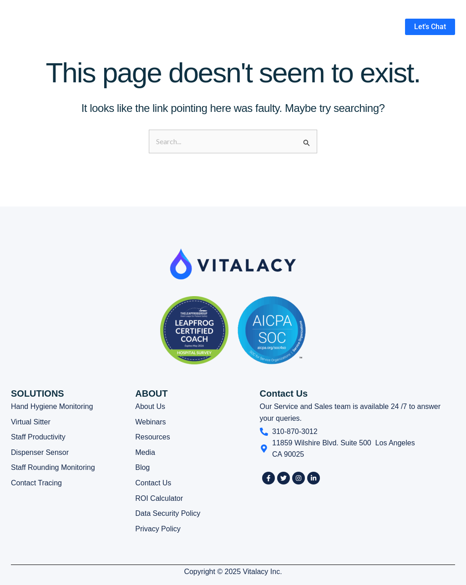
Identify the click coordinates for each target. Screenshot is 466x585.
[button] (262, 27)
